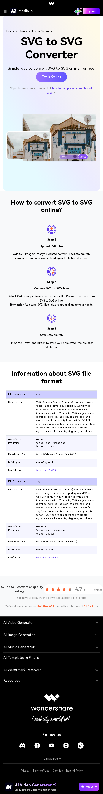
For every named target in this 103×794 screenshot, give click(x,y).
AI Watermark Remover (22, 670)
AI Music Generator (19, 647)
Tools (23, 31)
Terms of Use (41, 770)
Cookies (58, 770)
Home (10, 31)
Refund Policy (74, 770)
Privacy (25, 770)
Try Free (91, 11)
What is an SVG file (47, 470)
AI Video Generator (18, 623)
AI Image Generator (19, 635)
